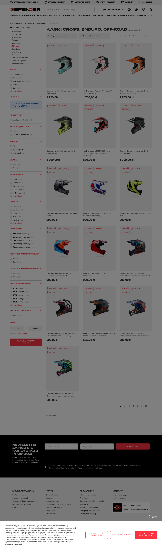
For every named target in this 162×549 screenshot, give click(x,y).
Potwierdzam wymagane (96, 535)
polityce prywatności (29, 533)
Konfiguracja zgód (121, 535)
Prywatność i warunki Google (39, 535)
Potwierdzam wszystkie (146, 535)
